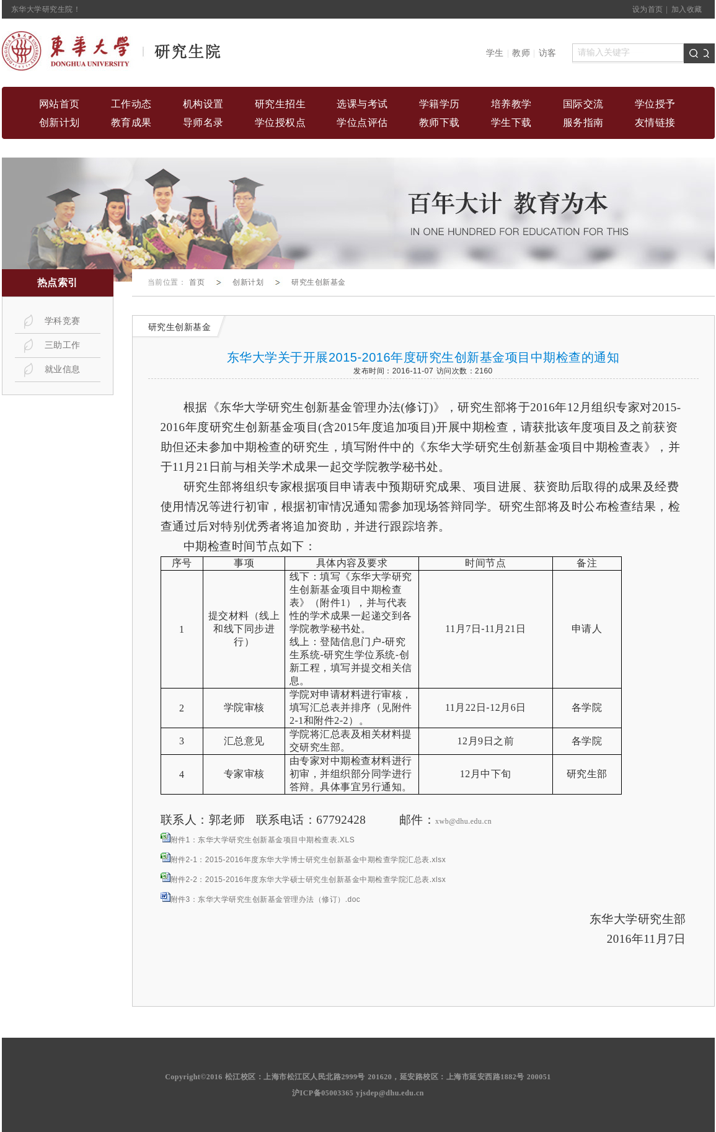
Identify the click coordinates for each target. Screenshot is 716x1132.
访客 (548, 53)
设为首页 (647, 9)
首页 (197, 282)
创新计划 (247, 282)
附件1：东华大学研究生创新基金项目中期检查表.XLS (262, 840)
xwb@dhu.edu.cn (463, 821)
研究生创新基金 (318, 282)
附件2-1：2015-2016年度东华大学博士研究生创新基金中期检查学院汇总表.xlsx (308, 859)
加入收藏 (686, 9)
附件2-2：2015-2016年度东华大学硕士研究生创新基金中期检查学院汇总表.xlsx (308, 879)
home (112, 51)
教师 (521, 53)
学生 (495, 53)
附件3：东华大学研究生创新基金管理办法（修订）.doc (265, 899)
